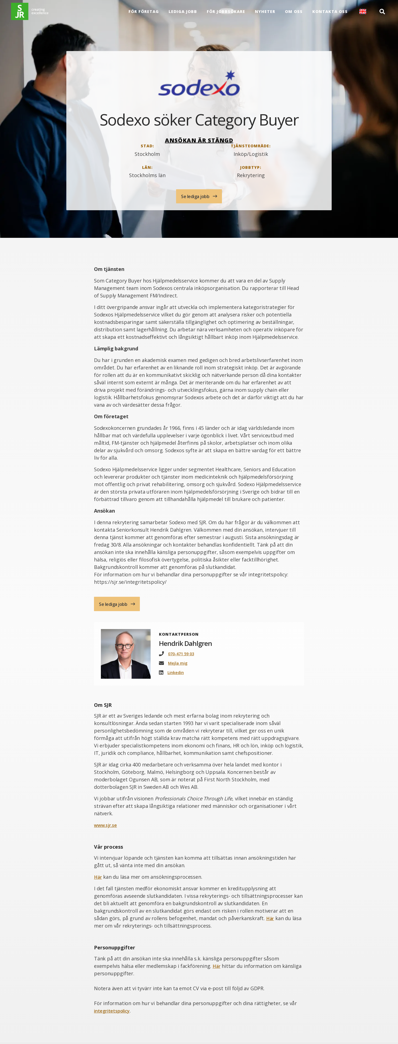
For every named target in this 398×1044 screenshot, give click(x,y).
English (361, 13)
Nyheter (264, 13)
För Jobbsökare (225, 13)
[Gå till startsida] (34, 14)
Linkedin (176, 674)
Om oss (293, 13)
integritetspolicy (113, 1012)
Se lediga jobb (196, 196)
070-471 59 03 (182, 655)
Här (98, 878)
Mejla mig (178, 665)
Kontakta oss (329, 13)
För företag (143, 13)
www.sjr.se (107, 827)
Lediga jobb (182, 13)
